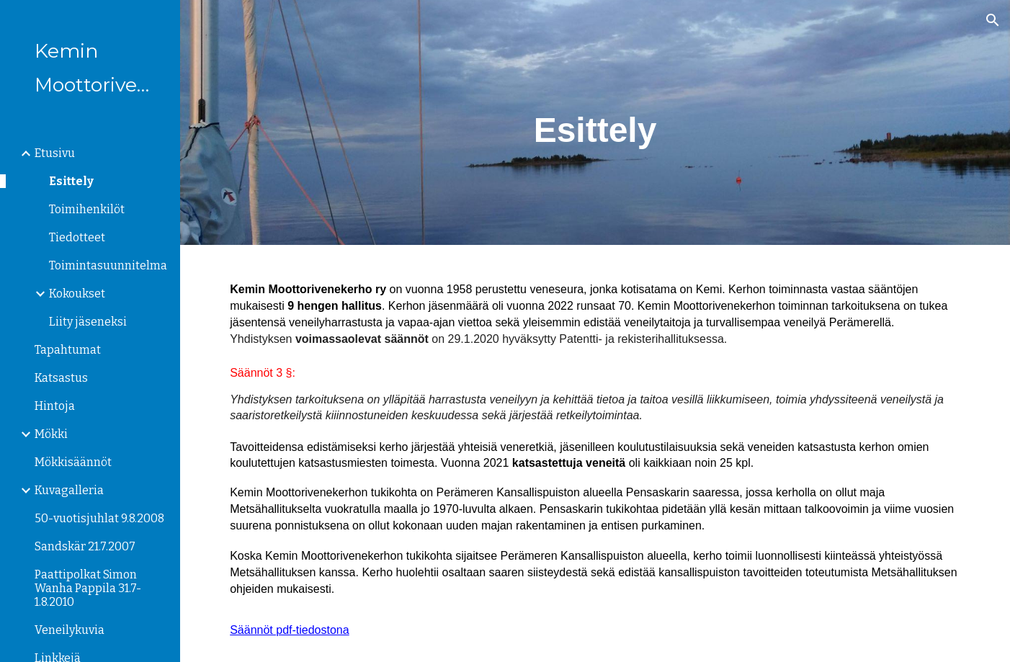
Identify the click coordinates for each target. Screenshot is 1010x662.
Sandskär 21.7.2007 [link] (85, 546)
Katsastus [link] (61, 378)
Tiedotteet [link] (77, 237)
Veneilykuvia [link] (69, 630)
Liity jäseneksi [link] (88, 321)
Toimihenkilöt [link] (87, 209)
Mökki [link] (51, 434)
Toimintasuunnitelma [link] (108, 265)
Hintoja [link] (55, 406)
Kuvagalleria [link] (69, 490)
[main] (595, 122)
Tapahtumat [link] (68, 350)
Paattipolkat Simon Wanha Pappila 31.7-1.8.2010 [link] (88, 588)
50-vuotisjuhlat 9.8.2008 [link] (99, 518)
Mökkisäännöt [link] (73, 462)
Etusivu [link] (55, 153)
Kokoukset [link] (77, 293)
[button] (992, 20)
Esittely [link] (71, 181)
